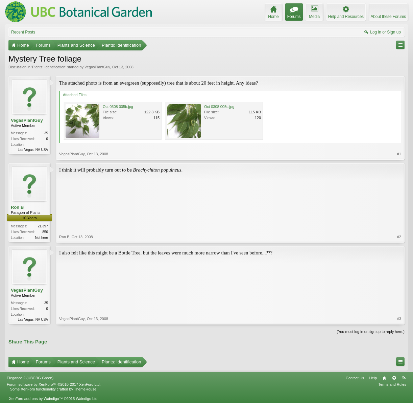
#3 (399, 319)
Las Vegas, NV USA (33, 150)
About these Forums (388, 16)
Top (394, 378)
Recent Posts (23, 32)
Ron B (17, 207)
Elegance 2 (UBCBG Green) (30, 378)
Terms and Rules (392, 384)
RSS (404, 378)
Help (373, 378)
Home (384, 378)
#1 (399, 154)
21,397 (43, 226)
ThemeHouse (85, 389)
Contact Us (355, 378)
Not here (41, 238)
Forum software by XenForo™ (54, 384)
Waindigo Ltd (86, 399)
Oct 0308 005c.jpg (219, 107)
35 (46, 133)
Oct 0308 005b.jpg (118, 107)
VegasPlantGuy (97, 67)
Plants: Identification (48, 67)
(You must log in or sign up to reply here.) (371, 332)
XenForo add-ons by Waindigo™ (36, 399)
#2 (399, 237)
